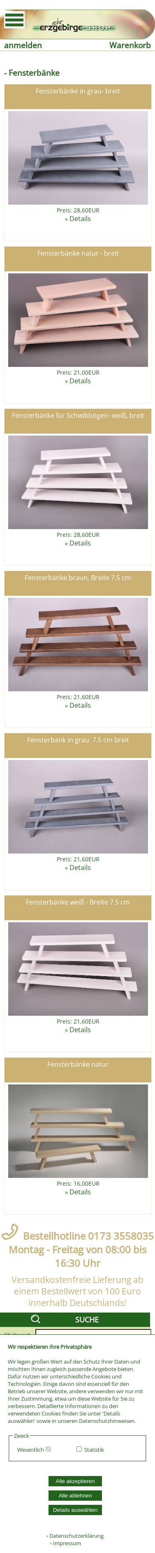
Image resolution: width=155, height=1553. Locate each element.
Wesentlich (30, 1449)
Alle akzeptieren (75, 1481)
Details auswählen (75, 1510)
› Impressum (63, 1543)
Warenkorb (130, 45)
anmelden (23, 45)
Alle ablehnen (75, 1495)
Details (80, 218)
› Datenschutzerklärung (75, 1535)
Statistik (94, 1449)
